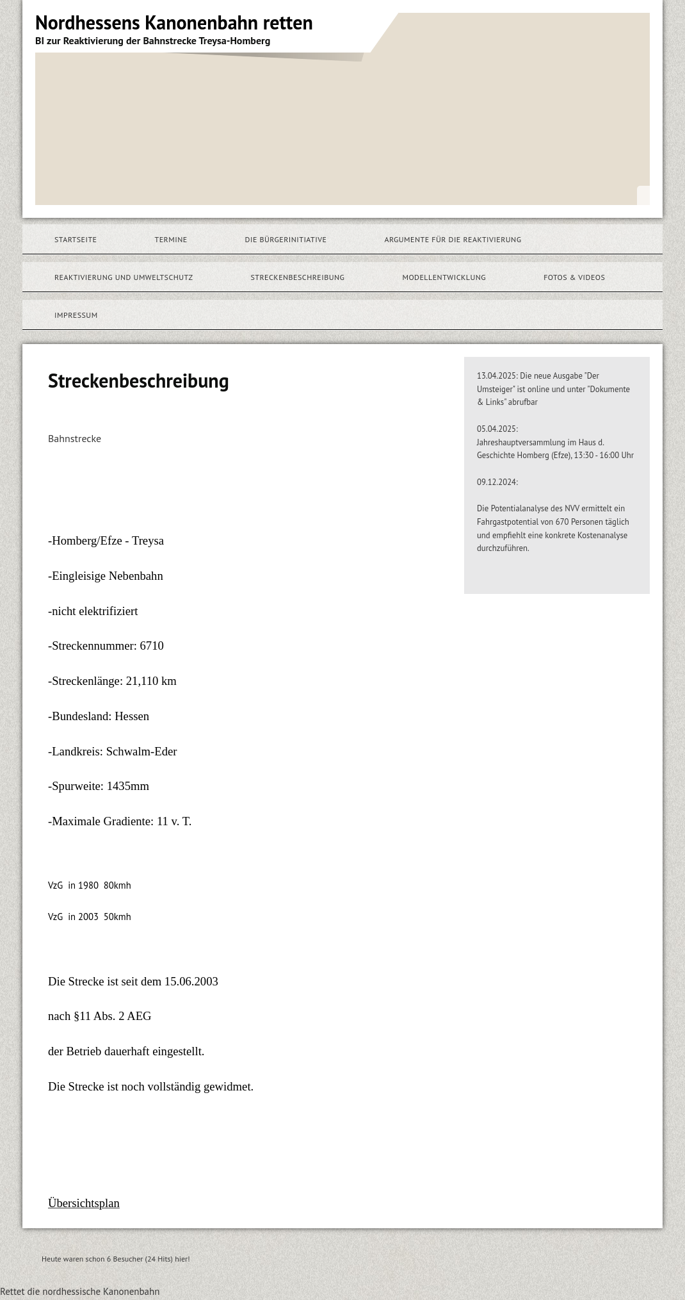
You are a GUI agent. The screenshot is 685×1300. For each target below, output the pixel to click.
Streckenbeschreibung (297, 277)
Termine (171, 239)
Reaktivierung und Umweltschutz (123, 277)
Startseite (75, 239)
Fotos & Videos (574, 277)
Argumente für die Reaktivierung (452, 239)
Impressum (76, 315)
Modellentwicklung (444, 277)
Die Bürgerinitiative (286, 239)
